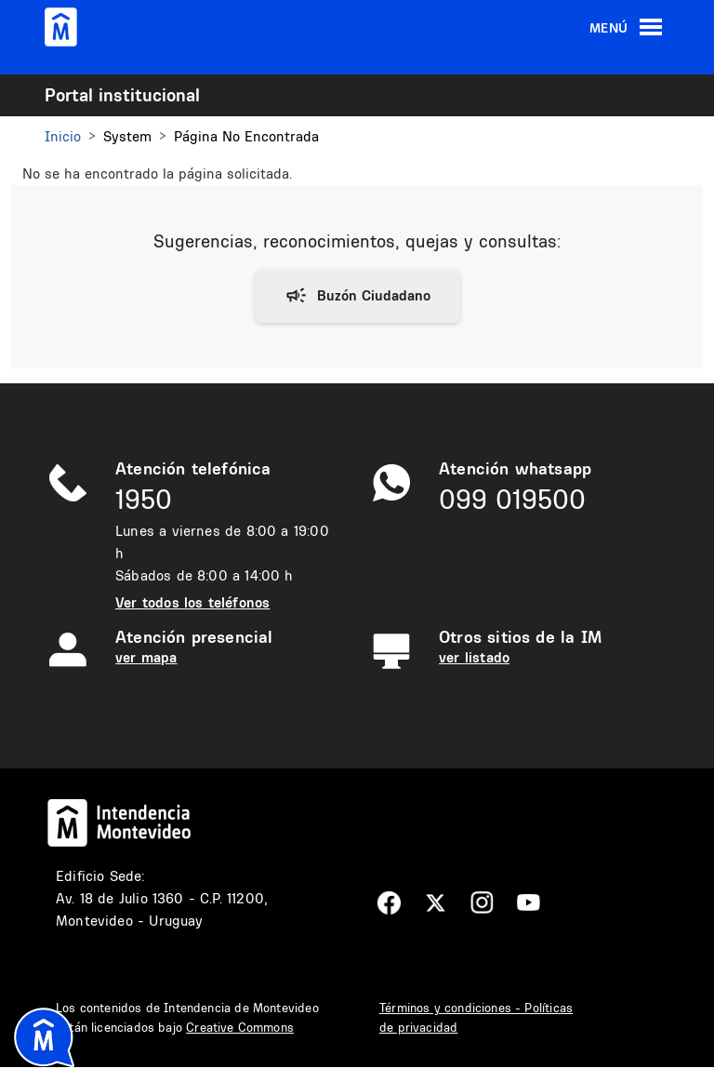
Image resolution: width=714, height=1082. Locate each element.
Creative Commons (240, 1027)
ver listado (474, 657)
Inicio (63, 136)
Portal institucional (122, 95)
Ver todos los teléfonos (192, 602)
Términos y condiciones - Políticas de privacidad (476, 1017)
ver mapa (146, 657)
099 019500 (512, 499)
